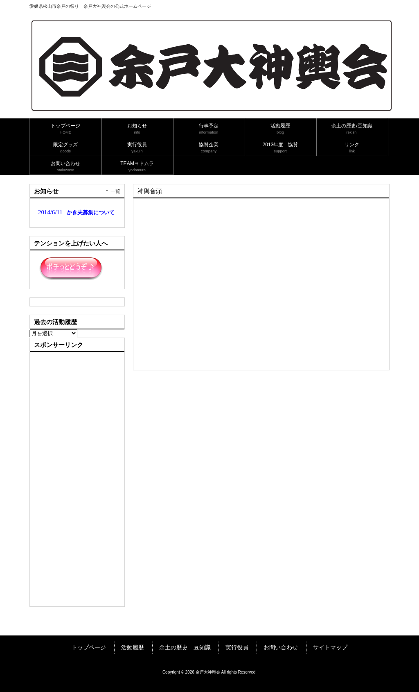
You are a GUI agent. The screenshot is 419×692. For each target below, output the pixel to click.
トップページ (89, 647)
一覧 (115, 191)
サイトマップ (330, 647)
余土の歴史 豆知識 (185, 647)
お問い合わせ (281, 647)
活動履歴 (132, 647)
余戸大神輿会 (208, 672)
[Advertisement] (78, 479)
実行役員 (236, 647)
